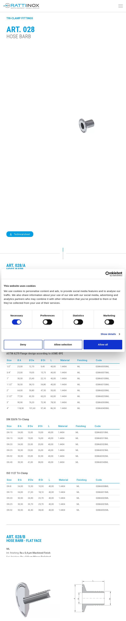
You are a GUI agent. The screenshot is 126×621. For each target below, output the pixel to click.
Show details (108, 334)
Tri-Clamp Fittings (19, 18)
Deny (23, 344)
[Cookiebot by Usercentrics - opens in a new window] (108, 274)
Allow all (103, 344)
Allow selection (63, 344)
